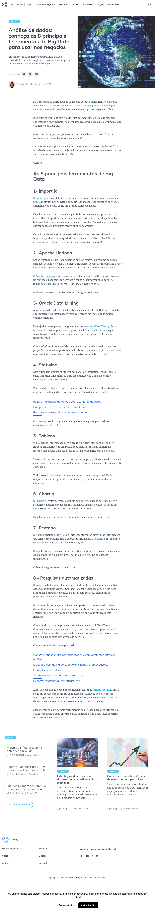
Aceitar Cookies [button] (88, 905)
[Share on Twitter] (24, 74)
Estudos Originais (45, 4)
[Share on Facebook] (36, 74)
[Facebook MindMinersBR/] (82, 856)
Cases (76, 4)
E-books (87, 4)
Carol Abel (21, 84)
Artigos (100, 4)
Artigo (14, 22)
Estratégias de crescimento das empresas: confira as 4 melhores (75, 779)
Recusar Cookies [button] (67, 905)
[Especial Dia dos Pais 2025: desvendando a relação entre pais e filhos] (27, 770)
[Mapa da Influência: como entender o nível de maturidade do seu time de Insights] (27, 751)
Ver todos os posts (19, 805)
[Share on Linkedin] (30, 74)
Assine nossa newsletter (98, 849)
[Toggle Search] (150, 4)
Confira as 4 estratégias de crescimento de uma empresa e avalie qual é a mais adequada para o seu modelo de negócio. (77, 792)
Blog (28, 4)
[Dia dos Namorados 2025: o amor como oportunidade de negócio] (27, 789)
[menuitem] (45, 4)
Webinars (64, 4)
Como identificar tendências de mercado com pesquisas (126, 778)
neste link (53, 425)
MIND (16, 4)
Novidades (113, 4)
